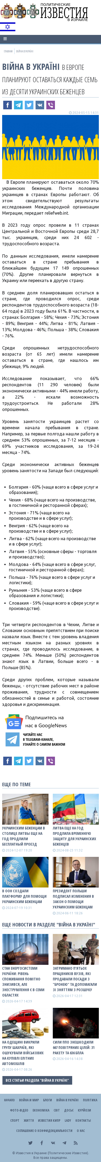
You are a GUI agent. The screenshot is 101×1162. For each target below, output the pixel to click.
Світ (57, 1110)
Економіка (41, 1110)
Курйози (84, 1110)
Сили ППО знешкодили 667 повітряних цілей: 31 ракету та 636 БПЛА (74, 1047)
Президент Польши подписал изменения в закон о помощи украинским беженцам (73, 899)
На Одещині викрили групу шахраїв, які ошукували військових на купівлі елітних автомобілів (23, 1053)
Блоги (47, 1100)
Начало (9, 1100)
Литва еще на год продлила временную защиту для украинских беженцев (74, 836)
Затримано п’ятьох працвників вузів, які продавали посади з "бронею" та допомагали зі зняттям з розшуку (75, 979)
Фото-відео (19, 1110)
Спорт (14, 1120)
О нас (81, 1130)
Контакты (83, 1120)
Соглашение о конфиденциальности (44, 1130)
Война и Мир (29, 1100)
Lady (68, 1120)
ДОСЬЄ (69, 1110)
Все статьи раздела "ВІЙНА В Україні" (37, 1080)
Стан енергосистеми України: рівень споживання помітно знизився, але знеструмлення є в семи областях (23, 982)
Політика (90, 1100)
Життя (29, 1120)
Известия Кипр (49, 1120)
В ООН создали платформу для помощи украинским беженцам (24, 896)
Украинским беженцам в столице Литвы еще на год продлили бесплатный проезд (23, 836)
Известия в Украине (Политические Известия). (52, 1153)
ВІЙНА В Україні (31, 66)
